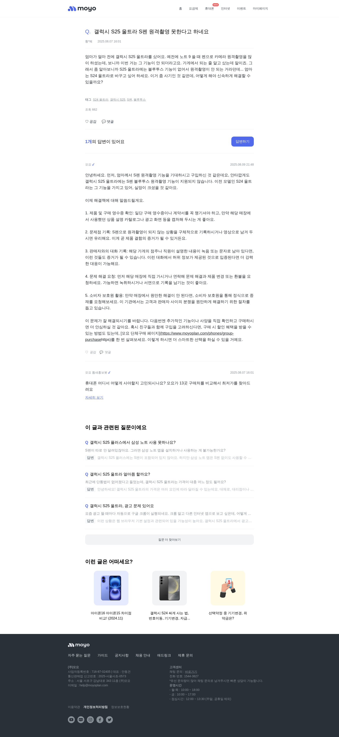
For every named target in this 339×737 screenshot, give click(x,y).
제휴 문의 (185, 655)
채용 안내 (143, 655)
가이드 (103, 655)
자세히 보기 (94, 397)
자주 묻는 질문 (79, 655)
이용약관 (74, 707)
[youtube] (71, 719)
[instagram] (90, 719)
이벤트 (241, 8)
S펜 (129, 99)
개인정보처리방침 (95, 707)
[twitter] (109, 719)
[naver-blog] (80, 719)
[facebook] (99, 719)
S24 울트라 (100, 99)
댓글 (108, 121)
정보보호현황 (120, 707)
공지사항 (122, 655)
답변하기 (242, 141)
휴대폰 (211, 7)
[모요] (79, 645)
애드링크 (164, 655)
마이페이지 (260, 8)
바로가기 (191, 671)
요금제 (193, 8)
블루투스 (140, 99)
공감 (90, 121)
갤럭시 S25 (117, 99)
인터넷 (225, 8)
